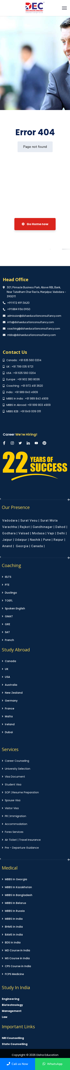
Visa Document (15, 776)
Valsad (23, 533)
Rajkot (25, 527)
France (9, 708)
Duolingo (11, 593)
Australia (11, 685)
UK (6, 669)
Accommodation (16, 824)
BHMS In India (14, 927)
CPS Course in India (18, 966)
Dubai (9, 732)
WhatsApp (52, 1064)
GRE (7, 624)
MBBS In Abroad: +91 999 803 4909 (28, 405)
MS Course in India (17, 958)
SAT (7, 632)
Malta (9, 716)
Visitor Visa (12, 808)
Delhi (61, 533)
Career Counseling (17, 761)
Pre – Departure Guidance (22, 848)
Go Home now (35, 224)
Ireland (10, 724)
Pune (47, 539)
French (9, 640)
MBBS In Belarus (15, 903)
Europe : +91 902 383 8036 (23, 379)
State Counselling (14, 1044)
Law (4, 1017)
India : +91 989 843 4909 (22, 392)
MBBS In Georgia (16, 879)
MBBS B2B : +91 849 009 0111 (23, 411)
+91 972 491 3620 (18, 303)
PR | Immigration (15, 816)
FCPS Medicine (14, 974)
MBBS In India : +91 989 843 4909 (27, 398)
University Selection (17, 769)
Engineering (10, 999)
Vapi (50, 533)
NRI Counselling (13, 1038)
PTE (7, 585)
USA (7, 677)
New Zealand (14, 693)
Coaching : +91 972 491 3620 (24, 386)
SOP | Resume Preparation (22, 792)
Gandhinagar (43, 527)
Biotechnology (12, 1005)
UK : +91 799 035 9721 (19, 366)
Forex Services (14, 832)
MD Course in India (17, 950)
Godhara (9, 533)
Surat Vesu (29, 520)
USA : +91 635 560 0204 (21, 373)
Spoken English (15, 608)
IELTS (8, 577)
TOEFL (9, 600)
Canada (37, 546)
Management (11, 1011)
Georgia (22, 546)
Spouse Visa (12, 800)
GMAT (9, 616)
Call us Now (17, 1064)
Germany (11, 700)
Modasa (38, 533)
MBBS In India (14, 919)
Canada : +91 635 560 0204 (23, 360)
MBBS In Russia (15, 911)
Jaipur (7, 539)
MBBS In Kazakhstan (18, 887)
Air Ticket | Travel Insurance (23, 840)
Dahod (60, 527)
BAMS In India (14, 934)
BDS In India (13, 942)
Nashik (35, 539)
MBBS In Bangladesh (18, 895)
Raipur (58, 539)
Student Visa (13, 784)
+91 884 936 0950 (18, 309)
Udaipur (21, 539)
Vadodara (10, 520)
